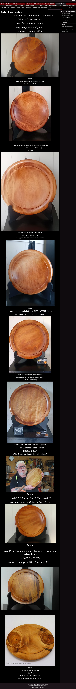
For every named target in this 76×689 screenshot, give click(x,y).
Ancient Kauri (29, 3)
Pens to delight (39, 5)
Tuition (45, 5)
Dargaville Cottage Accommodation (40, 7)
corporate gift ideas (53, 5)
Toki (50, 7)
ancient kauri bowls (66, 13)
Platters (63, 24)
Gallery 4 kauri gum (19, 5)
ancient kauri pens (66, 20)
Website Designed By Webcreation (38, 687)
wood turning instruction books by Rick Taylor (68, 30)
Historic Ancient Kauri (38, 3)
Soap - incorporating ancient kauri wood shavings (68, 27)
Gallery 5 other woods (29, 5)
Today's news (21, 3)
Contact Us (14, 3)
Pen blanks (64, 22)
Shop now (13, 7)
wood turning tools (5, 7)
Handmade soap (20, 7)
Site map (46, 684)
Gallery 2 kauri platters (60, 3)
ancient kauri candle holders (68, 19)
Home (2, 3)
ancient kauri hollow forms (67, 15)
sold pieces (28, 7)
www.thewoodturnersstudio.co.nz (38, 684)
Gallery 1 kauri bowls (49, 3)
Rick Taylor (8, 3)
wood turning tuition (66, 17)
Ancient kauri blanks (63, 5)
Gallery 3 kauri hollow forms (7, 5)
